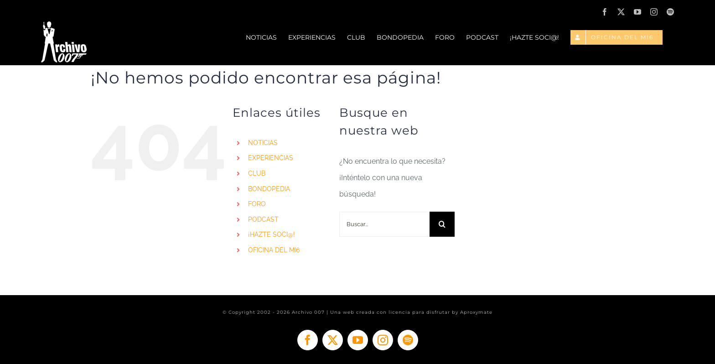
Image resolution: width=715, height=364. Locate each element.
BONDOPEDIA (269, 188)
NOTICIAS (263, 142)
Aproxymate (476, 312)
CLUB (256, 173)
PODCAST (263, 219)
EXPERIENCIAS (270, 157)
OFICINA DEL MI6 (274, 250)
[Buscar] (442, 224)
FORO (257, 204)
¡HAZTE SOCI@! (271, 234)
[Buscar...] (384, 224)
